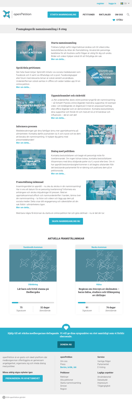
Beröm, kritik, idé (68, 367)
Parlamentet (103, 364)
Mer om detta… (58, 59)
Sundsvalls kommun (33, 247)
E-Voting (101, 367)
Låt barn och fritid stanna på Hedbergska (33, 290)
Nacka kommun (99, 247)
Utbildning (33, 284)
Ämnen (63, 386)
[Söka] (128, 14)
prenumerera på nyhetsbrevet (23, 378)
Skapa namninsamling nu (66, 221)
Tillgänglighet (103, 386)
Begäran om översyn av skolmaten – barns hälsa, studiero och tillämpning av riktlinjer (99, 292)
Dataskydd (102, 380)
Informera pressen (26, 126)
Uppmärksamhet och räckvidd (68, 95)
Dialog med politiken (62, 151)
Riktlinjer (105, 14)
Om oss (119, 14)
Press (62, 364)
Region (63, 389)
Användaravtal (104, 377)
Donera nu (66, 344)
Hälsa (99, 284)
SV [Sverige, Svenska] (124, 3)
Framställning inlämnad (29, 182)
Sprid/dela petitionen (28, 67)
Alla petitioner (66, 380)
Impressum (102, 383)
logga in (112, 3)
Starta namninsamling (63, 14)
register (100, 3)
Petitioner (89, 14)
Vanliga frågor (104, 361)
